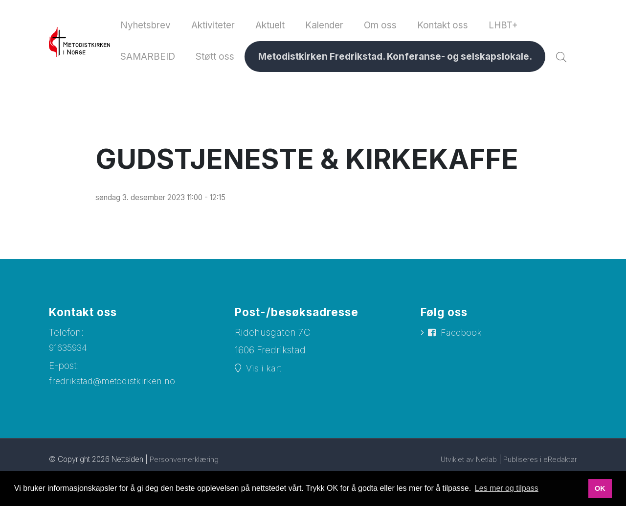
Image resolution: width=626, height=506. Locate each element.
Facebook (462, 368)
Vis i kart (264, 403)
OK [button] (600, 488)
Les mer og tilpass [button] (506, 488)
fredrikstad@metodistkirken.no (116, 416)
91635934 (69, 383)
